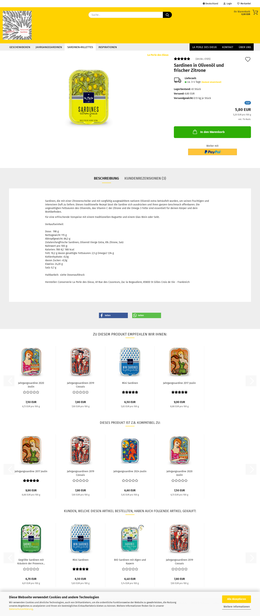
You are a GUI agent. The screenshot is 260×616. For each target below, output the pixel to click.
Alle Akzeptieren (236, 599)
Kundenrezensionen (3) (145, 178)
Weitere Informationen (237, 606)
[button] (113, 315)
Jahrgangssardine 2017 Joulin (179, 383)
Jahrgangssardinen (49, 47)
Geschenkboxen (19, 47)
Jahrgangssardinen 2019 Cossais (80, 385)
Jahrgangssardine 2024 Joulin (129, 471)
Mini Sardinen (130, 383)
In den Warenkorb (208, 132)
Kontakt (227, 47)
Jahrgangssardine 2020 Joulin (31, 385)
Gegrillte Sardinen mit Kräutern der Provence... (31, 561)
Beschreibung (106, 178)
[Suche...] (167, 15)
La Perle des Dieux (204, 47)
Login (228, 3)
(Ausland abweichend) (211, 82)
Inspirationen (107, 47)
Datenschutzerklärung (21, 609)
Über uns (245, 47)
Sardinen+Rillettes (80, 47)
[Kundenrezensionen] (182, 60)
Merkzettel (244, 3)
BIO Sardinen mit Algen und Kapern (130, 561)
